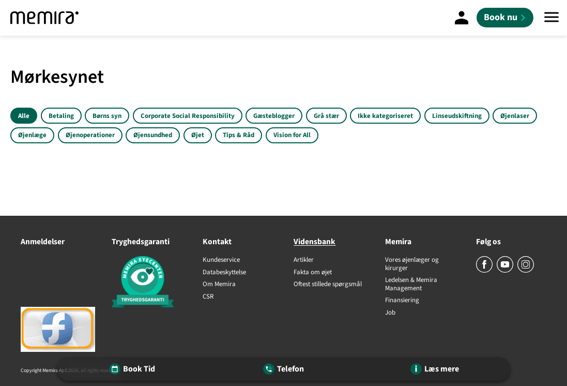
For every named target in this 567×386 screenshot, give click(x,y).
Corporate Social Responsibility (188, 116)
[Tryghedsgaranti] (147, 283)
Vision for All (292, 135)
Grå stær (326, 116)
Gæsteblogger (274, 116)
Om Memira (219, 284)
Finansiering (402, 300)
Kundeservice (221, 260)
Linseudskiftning (457, 116)
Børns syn (107, 116)
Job (390, 313)
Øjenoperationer (90, 135)
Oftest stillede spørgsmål (328, 284)
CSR (208, 297)
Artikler (304, 260)
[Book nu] (505, 17)
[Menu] (551, 18)
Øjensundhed (152, 135)
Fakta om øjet (313, 273)
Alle (23, 116)
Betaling (61, 116)
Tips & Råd (238, 135)
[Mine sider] (461, 17)
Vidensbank (314, 241)
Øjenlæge (32, 135)
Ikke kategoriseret (385, 116)
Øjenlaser (514, 116)
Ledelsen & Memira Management (411, 284)
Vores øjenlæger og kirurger (412, 264)
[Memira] (44, 17)
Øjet (197, 135)
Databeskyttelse (224, 273)
